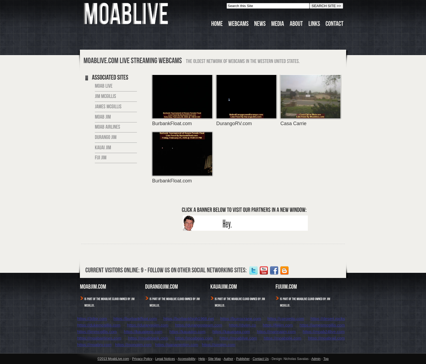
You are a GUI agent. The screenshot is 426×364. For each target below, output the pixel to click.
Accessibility (186, 359)
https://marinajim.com (276, 331)
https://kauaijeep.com (143, 331)
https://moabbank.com (148, 338)
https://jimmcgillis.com (97, 331)
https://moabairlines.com (99, 338)
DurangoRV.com (234, 123)
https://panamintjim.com (176, 344)
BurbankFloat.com (172, 123)
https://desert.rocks (328, 318)
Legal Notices (165, 359)
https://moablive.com (238, 338)
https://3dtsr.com (92, 318)
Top (325, 359)
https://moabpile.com (282, 338)
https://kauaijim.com (188, 331)
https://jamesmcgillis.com (322, 325)
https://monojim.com (133, 344)
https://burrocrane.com (240, 318)
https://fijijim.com (278, 325)
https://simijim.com (218, 344)
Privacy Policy (142, 359)
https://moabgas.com (194, 338)
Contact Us (261, 359)
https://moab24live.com (323, 331)
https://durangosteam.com (198, 325)
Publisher (243, 359)
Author (228, 359)
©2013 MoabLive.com (113, 359)
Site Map (214, 359)
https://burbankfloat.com (135, 318)
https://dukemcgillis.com (98, 325)
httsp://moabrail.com (326, 338)
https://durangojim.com (147, 325)
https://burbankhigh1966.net (188, 318)
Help (201, 359)
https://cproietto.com (285, 318)
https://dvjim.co (242, 325)
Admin (316, 359)
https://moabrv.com (94, 344)
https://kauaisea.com (231, 331)
